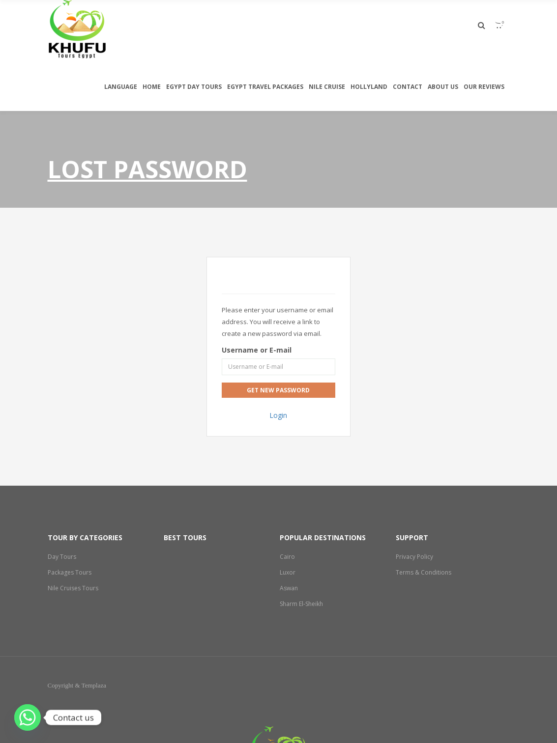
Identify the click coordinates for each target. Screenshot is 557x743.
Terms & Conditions (424, 572)
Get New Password (278, 390)
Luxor (287, 572)
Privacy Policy (414, 556)
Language (120, 87)
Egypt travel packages (265, 87)
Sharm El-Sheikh (302, 604)
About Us (443, 87)
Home (152, 87)
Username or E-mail (257, 350)
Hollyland (369, 87)
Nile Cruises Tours (73, 588)
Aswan (289, 588)
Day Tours (62, 556)
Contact (407, 87)
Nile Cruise (327, 87)
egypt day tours (194, 87)
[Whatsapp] (27, 717)
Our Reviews (484, 87)
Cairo (287, 556)
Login (278, 415)
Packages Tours (70, 572)
